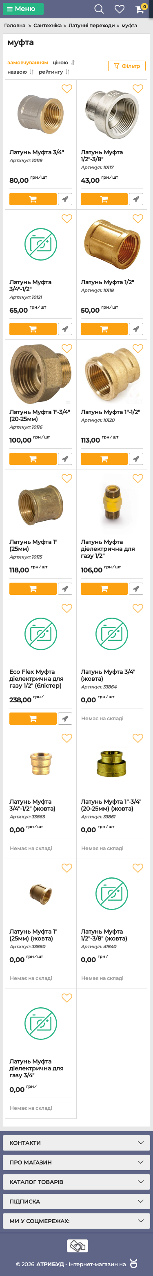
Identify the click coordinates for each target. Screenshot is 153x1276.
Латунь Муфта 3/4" (40, 156)
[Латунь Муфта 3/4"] (40, 114)
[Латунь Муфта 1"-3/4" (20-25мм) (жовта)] (112, 763)
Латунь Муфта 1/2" (112, 286)
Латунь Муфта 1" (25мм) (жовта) (40, 938)
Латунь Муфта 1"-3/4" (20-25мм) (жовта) (112, 809)
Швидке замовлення (65, 199)
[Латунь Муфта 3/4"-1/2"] (40, 244)
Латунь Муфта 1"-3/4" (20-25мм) (40, 419)
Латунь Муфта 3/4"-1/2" (40, 289)
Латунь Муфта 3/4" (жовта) (112, 679)
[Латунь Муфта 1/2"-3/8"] (112, 114)
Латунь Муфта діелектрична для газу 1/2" (112, 553)
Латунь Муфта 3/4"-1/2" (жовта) (40, 809)
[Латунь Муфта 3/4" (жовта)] (112, 633)
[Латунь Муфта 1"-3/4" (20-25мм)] (40, 374)
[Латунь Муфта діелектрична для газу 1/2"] (112, 504)
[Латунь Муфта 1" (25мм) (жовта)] (40, 893)
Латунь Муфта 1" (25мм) (40, 549)
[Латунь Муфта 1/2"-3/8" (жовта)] (112, 893)
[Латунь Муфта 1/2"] (112, 244)
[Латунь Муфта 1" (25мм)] (40, 504)
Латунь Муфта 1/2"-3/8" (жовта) (112, 938)
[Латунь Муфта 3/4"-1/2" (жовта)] (40, 763)
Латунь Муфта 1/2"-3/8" (112, 159)
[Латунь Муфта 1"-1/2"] (112, 374)
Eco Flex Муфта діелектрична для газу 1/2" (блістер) (40, 683)
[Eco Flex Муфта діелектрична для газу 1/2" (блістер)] (40, 633)
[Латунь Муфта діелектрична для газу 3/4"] (40, 1023)
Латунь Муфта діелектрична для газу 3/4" (40, 1072)
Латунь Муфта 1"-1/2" (112, 416)
